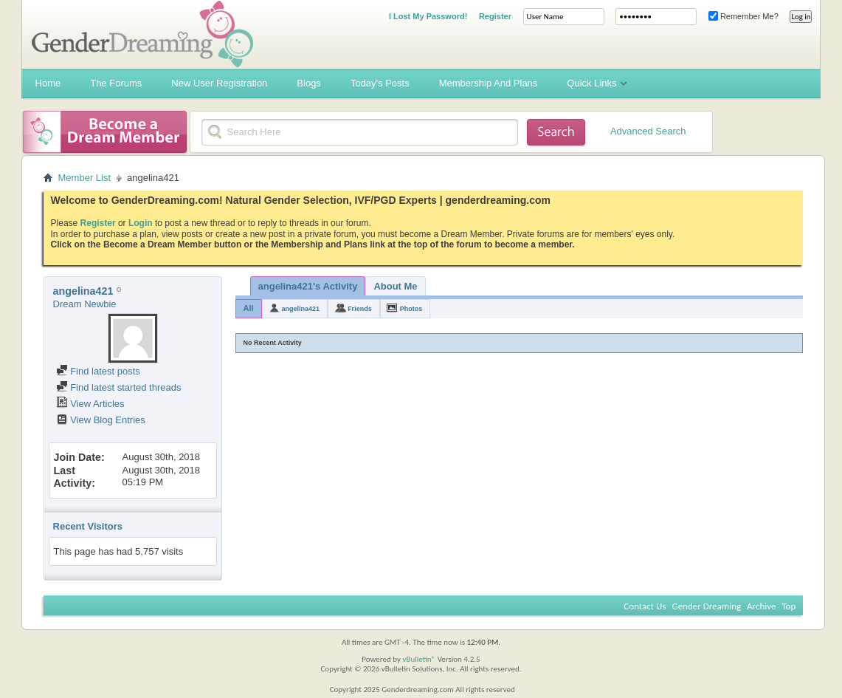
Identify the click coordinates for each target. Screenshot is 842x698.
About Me (395, 286)
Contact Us (645, 606)
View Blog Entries (100, 419)
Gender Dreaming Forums (142, 34)
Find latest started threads (119, 387)
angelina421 (301, 308)
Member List (84, 177)
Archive (761, 606)
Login (140, 223)
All (249, 308)
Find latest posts (98, 371)
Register (495, 16)
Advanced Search (648, 131)
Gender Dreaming (706, 606)
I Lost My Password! (428, 16)
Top (788, 606)
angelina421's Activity (308, 286)
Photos (411, 308)
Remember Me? (743, 16)
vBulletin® (418, 659)
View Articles (90, 403)
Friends (360, 308)
